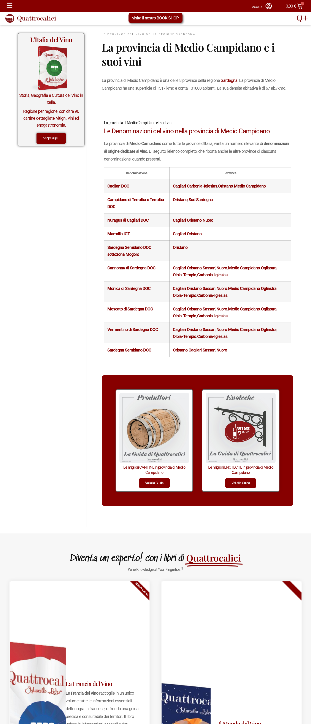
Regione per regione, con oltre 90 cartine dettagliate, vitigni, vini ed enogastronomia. (51, 118)
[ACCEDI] (268, 6)
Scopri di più (51, 138)
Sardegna (229, 80)
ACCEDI (257, 7)
